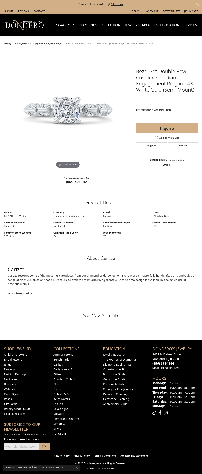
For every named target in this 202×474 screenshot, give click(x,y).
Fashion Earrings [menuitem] (15, 374)
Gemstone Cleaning (116, 399)
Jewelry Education (114, 354)
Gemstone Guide (114, 379)
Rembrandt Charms (66, 419)
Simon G (59, 423)
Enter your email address (21, 439)
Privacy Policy (82, 455)
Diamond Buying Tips (117, 364)
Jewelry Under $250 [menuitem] (17, 409)
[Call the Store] (163, 363)
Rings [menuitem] (7, 364)
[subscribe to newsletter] (44, 446)
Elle (55, 384)
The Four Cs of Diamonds (120, 359)
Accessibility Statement (134, 455)
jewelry (7, 43)
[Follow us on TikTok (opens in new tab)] (154, 413)
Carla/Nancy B (62, 369)
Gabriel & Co (61, 394)
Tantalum (59, 433)
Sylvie (57, 428)
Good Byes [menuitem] (11, 394)
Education (170, 25)
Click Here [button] (117, 4)
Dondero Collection (66, 379)
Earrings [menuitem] (9, 369)
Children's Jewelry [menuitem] (15, 354)
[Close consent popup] (77, 468)
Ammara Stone (63, 354)
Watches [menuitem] (9, 389)
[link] (8, 11)
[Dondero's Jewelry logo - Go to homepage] (25, 25)
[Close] (197, 4)
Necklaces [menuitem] (10, 379)
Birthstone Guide (114, 374)
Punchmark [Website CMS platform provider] (108, 468)
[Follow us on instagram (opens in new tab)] (166, 413)
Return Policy (62, 455)
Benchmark (61, 359)
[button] (136, 11)
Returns (183, 145)
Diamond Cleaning (115, 394)
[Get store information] (165, 368)
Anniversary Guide (115, 404)
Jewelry (131, 25)
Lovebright (60, 409)
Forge (57, 389)
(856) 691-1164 (77, 182)
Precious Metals (113, 384)
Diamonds (88, 25)
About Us (150, 25)
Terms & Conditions (105, 455)
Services (189, 25)
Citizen (58, 374)
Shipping (151, 145)
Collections (111, 25)
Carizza (107, 215)
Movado (58, 414)
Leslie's (58, 404)
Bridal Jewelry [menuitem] (13, 359)
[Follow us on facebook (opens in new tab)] (160, 413)
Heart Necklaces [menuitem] (14, 414)
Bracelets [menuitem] (10, 384)
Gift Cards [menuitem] (10, 404)
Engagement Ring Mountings (47, 43)
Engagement (65, 25)
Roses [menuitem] (8, 399)
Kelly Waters (61, 399)
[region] (68, 110)
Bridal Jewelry (22, 43)
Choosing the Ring (115, 369)
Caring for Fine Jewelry (118, 389)
